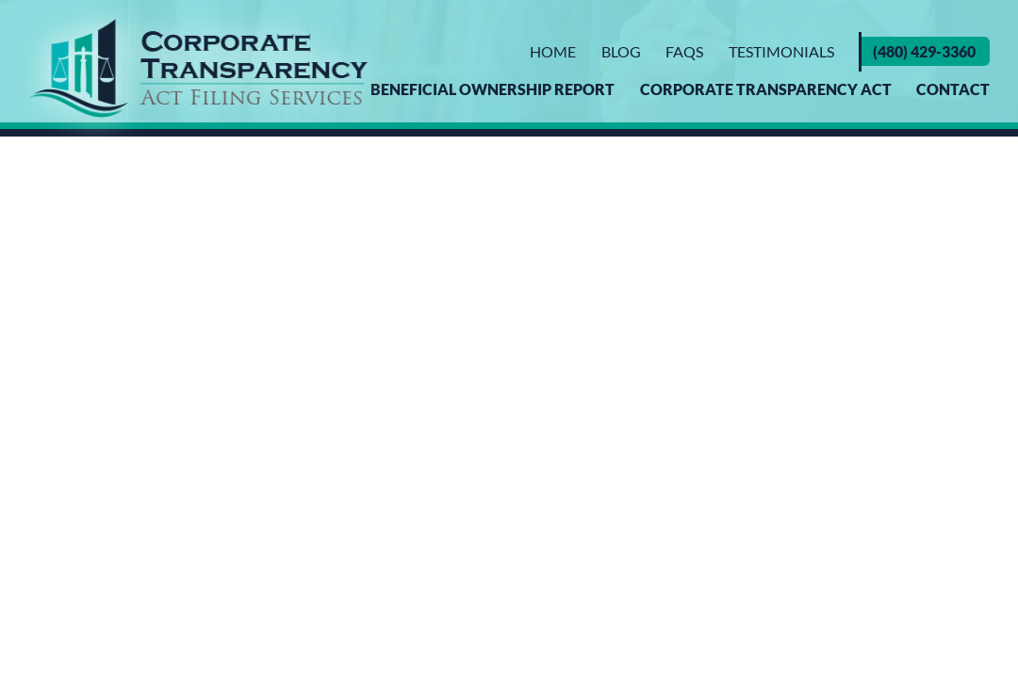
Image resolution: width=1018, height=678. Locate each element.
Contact (953, 89)
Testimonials (781, 51)
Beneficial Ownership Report (492, 89)
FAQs (684, 51)
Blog (621, 51)
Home (553, 51)
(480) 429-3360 (924, 51)
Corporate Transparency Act (766, 89)
